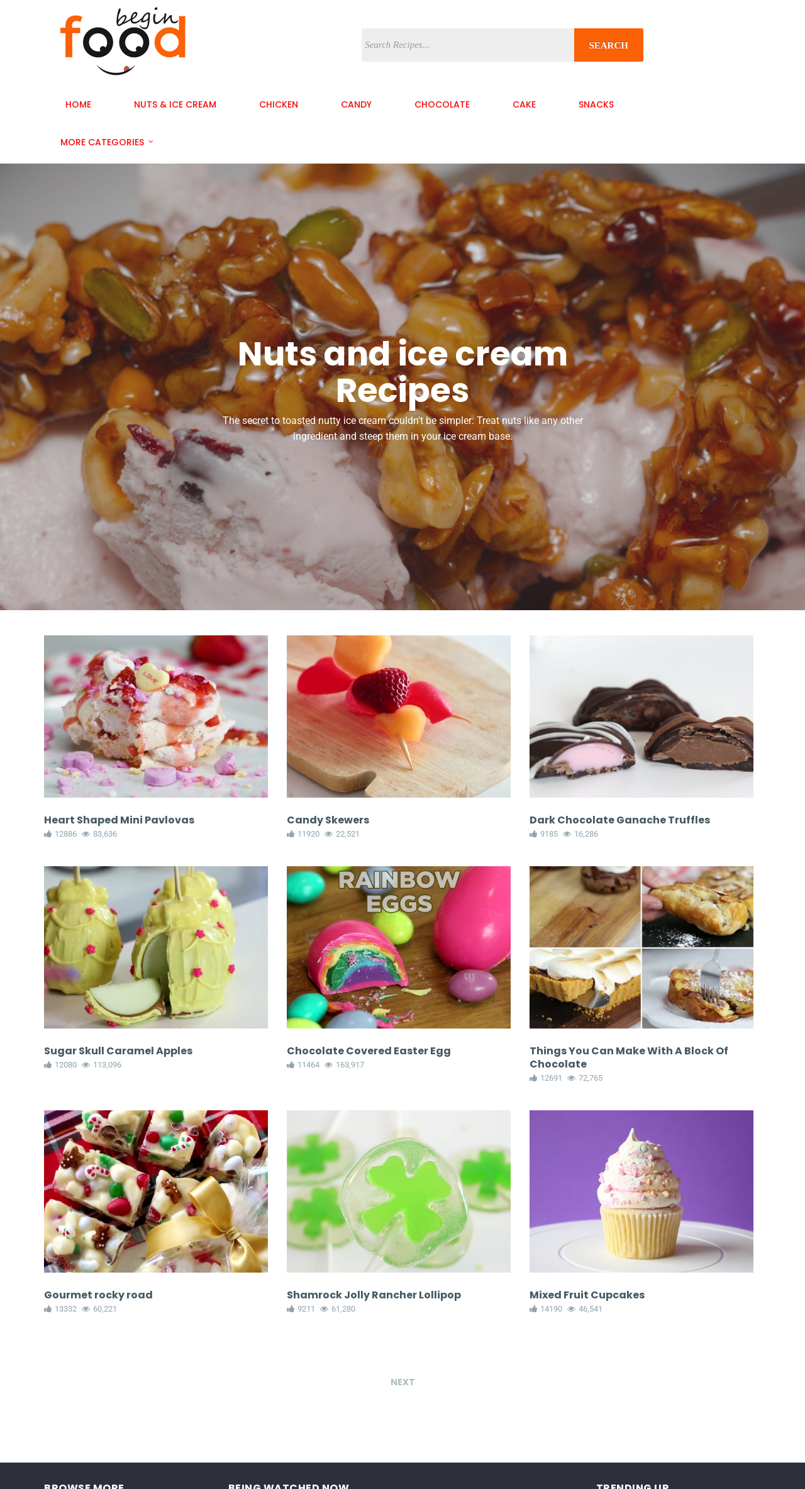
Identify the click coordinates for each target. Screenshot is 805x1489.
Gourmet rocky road (98, 1295)
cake (524, 104)
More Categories (102, 142)
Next (403, 1388)
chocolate (442, 104)
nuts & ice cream (175, 104)
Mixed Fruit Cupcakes (587, 1295)
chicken (278, 104)
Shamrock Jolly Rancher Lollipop (374, 1295)
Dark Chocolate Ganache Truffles (620, 820)
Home (78, 104)
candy (356, 104)
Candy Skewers (328, 820)
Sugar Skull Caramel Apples (118, 1051)
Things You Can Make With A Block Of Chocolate (629, 1057)
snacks (596, 104)
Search (608, 45)
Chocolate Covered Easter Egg (369, 1051)
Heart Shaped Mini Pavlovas (119, 820)
